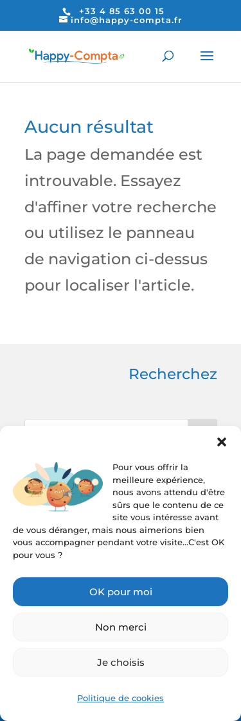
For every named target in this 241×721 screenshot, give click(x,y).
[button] (221, 442)
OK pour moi (120, 592)
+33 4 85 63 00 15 (122, 11)
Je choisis (121, 662)
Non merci (121, 627)
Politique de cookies (120, 698)
